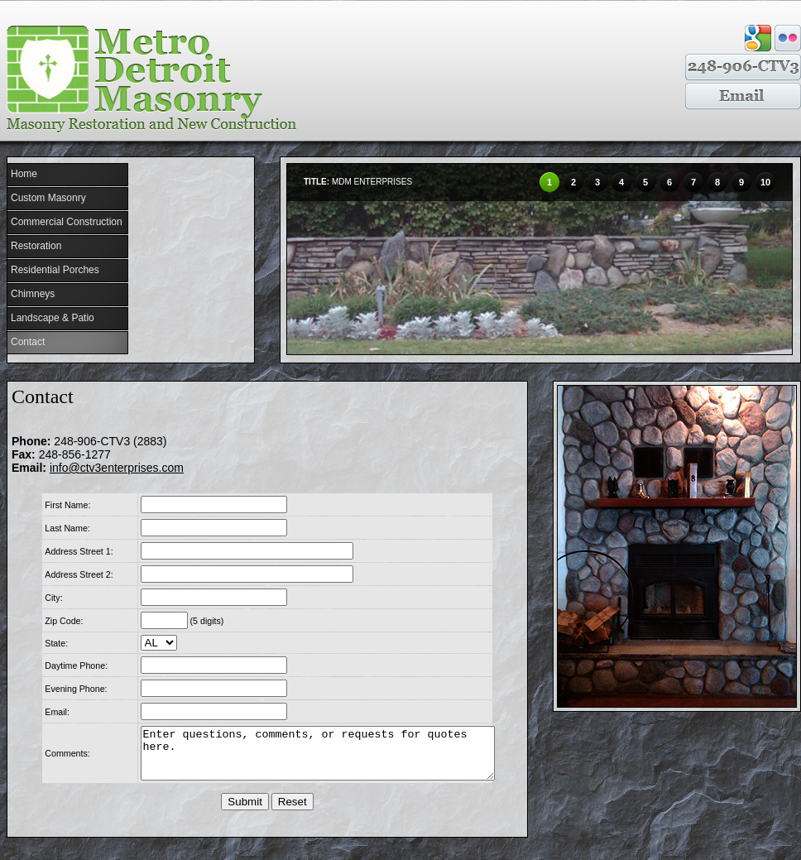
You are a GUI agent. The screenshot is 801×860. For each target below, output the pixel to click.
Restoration (36, 246)
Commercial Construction (66, 222)
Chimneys (33, 294)
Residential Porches (55, 270)
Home (24, 174)
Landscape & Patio (52, 318)
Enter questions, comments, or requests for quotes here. (313, 758)
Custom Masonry (48, 198)
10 (765, 182)
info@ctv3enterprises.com (117, 467)
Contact (28, 342)
